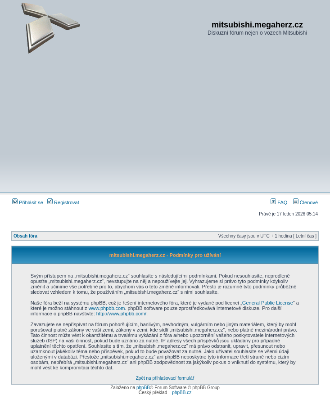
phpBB (143, 387)
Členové (305, 202)
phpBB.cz (181, 392)
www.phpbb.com (107, 308)
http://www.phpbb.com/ (121, 313)
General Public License (267, 302)
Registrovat (63, 202)
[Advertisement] (165, 123)
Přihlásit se (27, 202)
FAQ (279, 202)
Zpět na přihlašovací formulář (165, 378)
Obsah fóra (25, 235)
